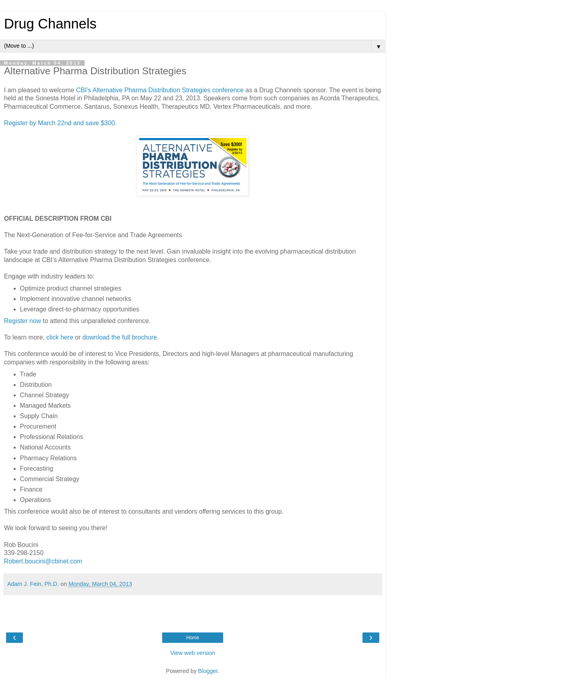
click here (60, 337)
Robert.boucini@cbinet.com (43, 561)
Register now (22, 320)
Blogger (208, 671)
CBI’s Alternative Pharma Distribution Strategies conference (160, 90)
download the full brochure (119, 337)
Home (192, 637)
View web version (192, 653)
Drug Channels (50, 23)
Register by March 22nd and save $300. (60, 123)
